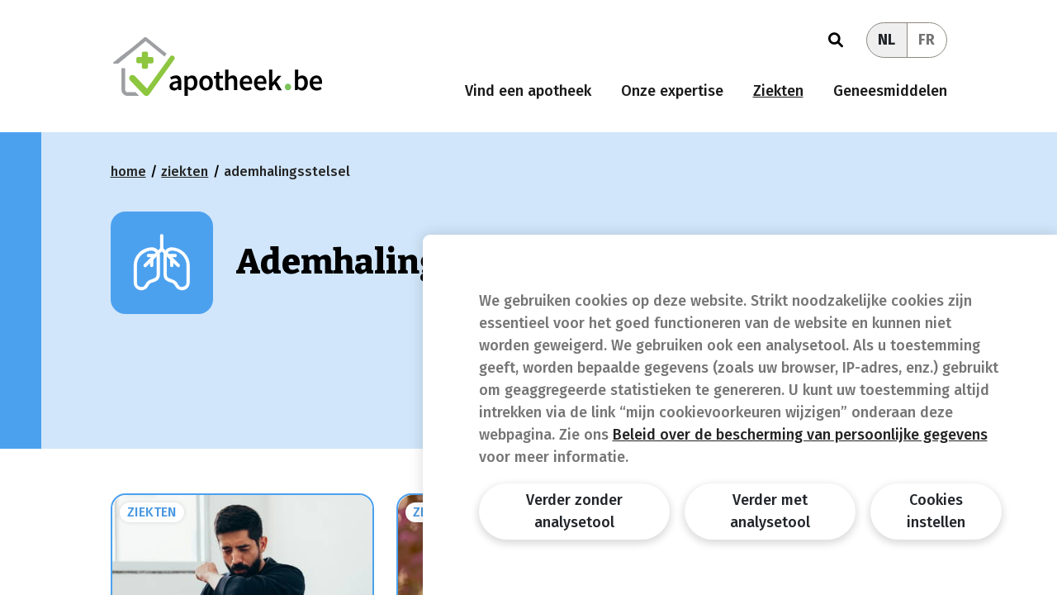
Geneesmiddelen (890, 91)
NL (886, 40)
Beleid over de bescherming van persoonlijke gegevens (800, 435)
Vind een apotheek (528, 91)
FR (926, 40)
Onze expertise (672, 91)
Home (128, 171)
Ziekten (778, 91)
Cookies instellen (936, 511)
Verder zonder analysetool (574, 511)
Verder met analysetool (770, 511)
